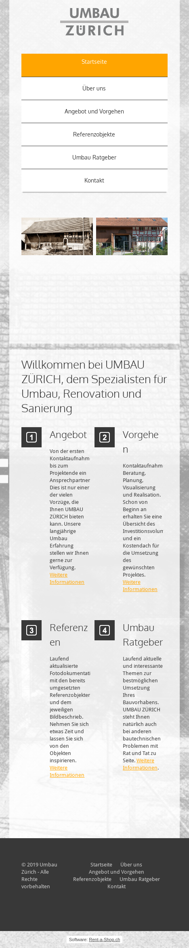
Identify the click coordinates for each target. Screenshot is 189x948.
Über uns (94, 88)
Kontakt (94, 180)
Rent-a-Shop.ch (104, 939)
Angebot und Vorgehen (94, 111)
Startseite (94, 61)
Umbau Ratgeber (94, 157)
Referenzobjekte (94, 134)
